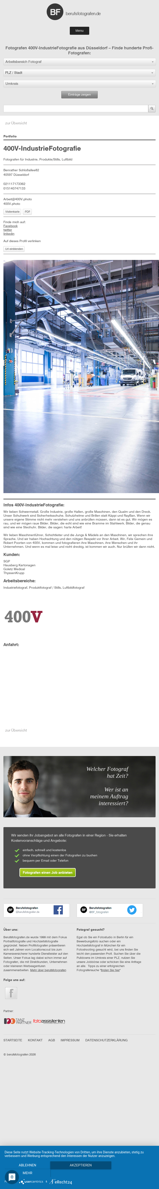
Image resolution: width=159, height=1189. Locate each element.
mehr (27, 1173)
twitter (7, 230)
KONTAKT (35, 1040)
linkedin (8, 233)
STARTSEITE (12, 1040)
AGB (51, 1040)
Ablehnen (27, 1165)
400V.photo (11, 204)
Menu (79, 30)
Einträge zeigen (79, 94)
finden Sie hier (110, 970)
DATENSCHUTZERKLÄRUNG (106, 1040)
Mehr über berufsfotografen (48, 970)
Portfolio (10, 136)
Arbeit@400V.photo (17, 199)
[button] (79, 62)
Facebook (10, 226)
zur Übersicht (16, 123)
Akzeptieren (80, 1165)
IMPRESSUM (70, 1040)
